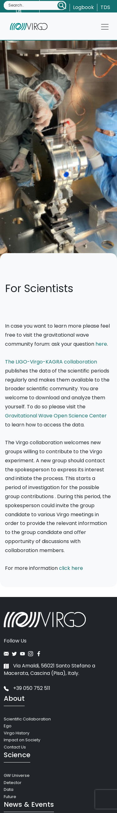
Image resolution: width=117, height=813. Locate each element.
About (14, 698)
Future (10, 797)
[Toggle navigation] (104, 27)
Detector (13, 783)
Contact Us (15, 747)
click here (71, 568)
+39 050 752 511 (27, 688)
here (101, 344)
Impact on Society (22, 740)
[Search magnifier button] (61, 5)
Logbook (83, 7)
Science (17, 755)
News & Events (29, 804)
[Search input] (32, 5)
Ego (8, 726)
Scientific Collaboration (27, 719)
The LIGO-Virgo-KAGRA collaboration (51, 361)
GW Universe (17, 775)
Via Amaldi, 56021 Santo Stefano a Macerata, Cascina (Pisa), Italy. (49, 669)
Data (8, 789)
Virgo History (16, 733)
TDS (105, 7)
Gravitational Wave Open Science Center (56, 415)
